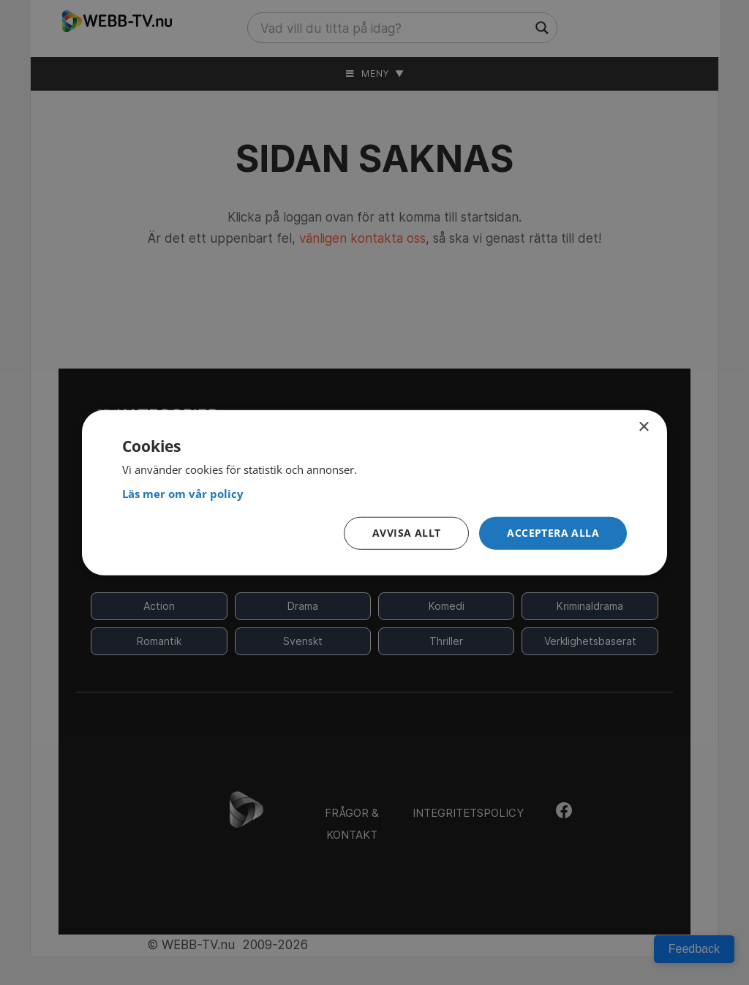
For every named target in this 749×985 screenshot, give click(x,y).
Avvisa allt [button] (406, 533)
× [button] (643, 426)
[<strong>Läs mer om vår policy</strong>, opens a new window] (374, 493)
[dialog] (374, 492)
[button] (553, 533)
